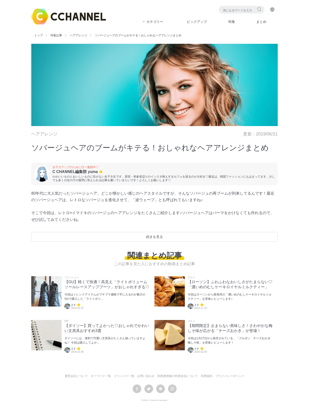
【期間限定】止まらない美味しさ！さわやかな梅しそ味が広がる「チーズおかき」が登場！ (230, 328)
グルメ (191, 277)
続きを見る (154, 237)
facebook (137, 388)
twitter (148, 388)
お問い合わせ (145, 376)
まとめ (261, 22)
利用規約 (206, 376)
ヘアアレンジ (78, 35)
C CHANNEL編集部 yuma (75, 172)
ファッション (71, 277)
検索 (259, 9)
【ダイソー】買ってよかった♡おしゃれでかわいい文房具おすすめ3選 (106, 328)
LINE (160, 388)
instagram (172, 388)
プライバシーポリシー (229, 376)
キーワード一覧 (101, 376)
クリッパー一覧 (124, 376)
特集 (231, 22)
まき (73, 304)
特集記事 (56, 35)
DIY (66, 321)
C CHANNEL (68, 17)
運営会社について (76, 376)
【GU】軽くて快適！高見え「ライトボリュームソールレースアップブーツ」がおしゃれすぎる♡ (106, 284)
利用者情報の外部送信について (177, 376)
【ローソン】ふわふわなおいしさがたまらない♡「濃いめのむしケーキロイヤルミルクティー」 (230, 284)
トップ (38, 35)
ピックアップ (197, 22)
